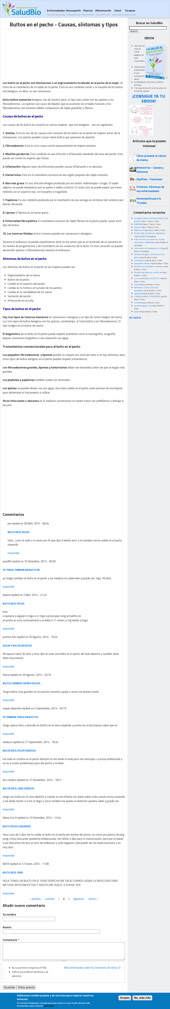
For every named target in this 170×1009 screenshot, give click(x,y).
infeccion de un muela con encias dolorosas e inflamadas (149, 241)
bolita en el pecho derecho (19, 751)
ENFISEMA (138, 224)
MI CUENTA (135, 317)
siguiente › (79, 899)
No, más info (142, 997)
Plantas (88, 12)
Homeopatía (73, 12)
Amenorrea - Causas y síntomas (150, 169)
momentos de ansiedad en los (148, 248)
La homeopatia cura (143, 305)
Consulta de (139, 260)
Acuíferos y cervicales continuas (148, 266)
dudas (137, 311)
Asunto (7, 927)
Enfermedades (55, 12)
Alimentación (103, 12)
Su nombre (9, 914)
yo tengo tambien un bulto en (21, 570)
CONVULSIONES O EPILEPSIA (147, 296)
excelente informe (142, 263)
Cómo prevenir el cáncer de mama (151, 158)
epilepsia (138, 293)
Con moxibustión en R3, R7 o (147, 278)
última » (93, 899)
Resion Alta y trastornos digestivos (149, 233)
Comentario (11, 940)
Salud (117, 12)
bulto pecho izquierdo (17, 826)
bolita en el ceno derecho (18, 788)
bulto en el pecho (18, 532)
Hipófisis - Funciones (149, 179)
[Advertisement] (30, 52)
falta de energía (141, 230)
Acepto (124, 997)
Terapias (130, 12)
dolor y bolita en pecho (17, 646)
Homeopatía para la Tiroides (148, 200)
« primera (35, 899)
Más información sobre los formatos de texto (90, 967)
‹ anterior (49, 899)
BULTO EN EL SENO (13, 872)
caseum (137, 227)
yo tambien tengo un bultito (20, 717)
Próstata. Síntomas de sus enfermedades (150, 189)
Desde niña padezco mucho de (148, 272)
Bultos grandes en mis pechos (21, 683)
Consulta (138, 284)
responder (13, 553)
